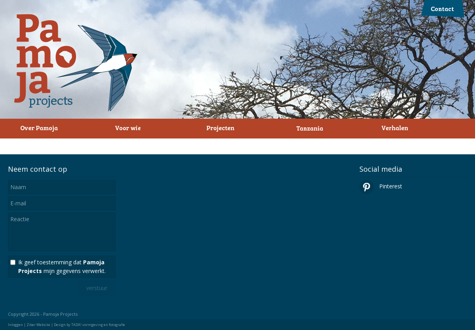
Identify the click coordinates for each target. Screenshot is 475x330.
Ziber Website (38, 324)
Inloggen (15, 324)
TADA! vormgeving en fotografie (98, 324)
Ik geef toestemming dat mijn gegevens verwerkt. (62, 266)
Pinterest (380, 186)
